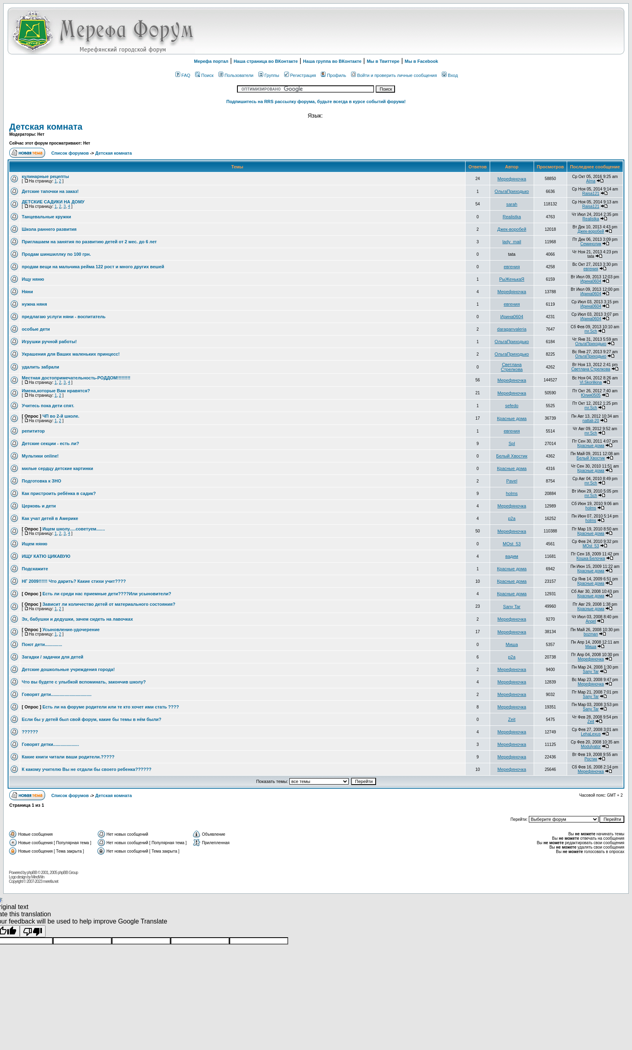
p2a (511, 518)
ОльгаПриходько (512, 191)
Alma (590, 181)
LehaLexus (591, 734)
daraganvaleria (511, 329)
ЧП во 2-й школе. (60, 416)
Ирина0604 (590, 281)
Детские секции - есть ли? (50, 443)
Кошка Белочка (590, 558)
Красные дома (512, 418)
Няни (27, 291)
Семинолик (590, 244)
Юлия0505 (591, 395)
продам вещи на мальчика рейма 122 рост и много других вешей (93, 266)
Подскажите (35, 568)
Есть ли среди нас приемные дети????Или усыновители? (106, 593)
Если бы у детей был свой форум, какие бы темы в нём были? (91, 719)
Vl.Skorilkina (591, 382)
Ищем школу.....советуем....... (73, 528)
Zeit (511, 719)
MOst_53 (512, 543)
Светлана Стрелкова (512, 367)
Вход (450, 75)
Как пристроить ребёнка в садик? (59, 493)
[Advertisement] (521, 31)
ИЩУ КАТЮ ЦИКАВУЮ (46, 556)
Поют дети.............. (42, 644)
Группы (268, 75)
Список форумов (70, 153)
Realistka (512, 216)
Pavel (512, 480)
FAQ (182, 75)
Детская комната (45, 127)
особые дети (36, 329)
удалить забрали (40, 366)
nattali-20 (590, 420)
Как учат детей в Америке (50, 518)
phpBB (32, 872)
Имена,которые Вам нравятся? (56, 390)
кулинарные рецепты (45, 176)
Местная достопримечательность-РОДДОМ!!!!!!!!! (76, 377)
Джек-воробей (511, 229)
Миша (512, 644)
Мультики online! (40, 456)
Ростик (590, 759)
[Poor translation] (33, 931)
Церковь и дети (39, 505)
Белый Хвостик (511, 456)
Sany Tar (511, 606)
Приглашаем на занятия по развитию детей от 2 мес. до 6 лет (89, 241)
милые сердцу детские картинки (57, 468)
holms (512, 493)
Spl (512, 443)
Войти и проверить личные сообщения (394, 75)
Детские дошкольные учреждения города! (68, 669)
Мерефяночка (511, 178)
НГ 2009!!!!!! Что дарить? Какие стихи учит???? (74, 581)
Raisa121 (590, 193)
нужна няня (34, 304)
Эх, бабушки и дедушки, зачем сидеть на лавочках (77, 619)
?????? (30, 731)
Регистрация (300, 75)
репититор (33, 431)
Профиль (333, 75)
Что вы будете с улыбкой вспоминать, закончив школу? (84, 681)
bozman (591, 634)
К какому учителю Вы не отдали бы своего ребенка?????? (87, 769)
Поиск (204, 75)
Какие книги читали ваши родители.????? (68, 756)
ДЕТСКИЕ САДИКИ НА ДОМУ (53, 201)
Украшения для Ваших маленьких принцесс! (71, 354)
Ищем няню (34, 543)
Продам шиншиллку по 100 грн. (56, 254)
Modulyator (591, 746)
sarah (512, 204)
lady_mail (511, 241)
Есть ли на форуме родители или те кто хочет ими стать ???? (110, 706)
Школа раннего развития (49, 229)
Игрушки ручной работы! (49, 341)
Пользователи (236, 75)
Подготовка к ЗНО (41, 480)
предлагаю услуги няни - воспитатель (64, 316)
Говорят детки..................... (50, 744)
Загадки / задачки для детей (52, 656)
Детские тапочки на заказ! (50, 191)
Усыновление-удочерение (71, 629)
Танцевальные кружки (46, 216)
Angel (591, 621)
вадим (511, 556)
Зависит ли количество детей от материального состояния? (108, 604)
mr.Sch (590, 331)
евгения (512, 266)
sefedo (511, 405)
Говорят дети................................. (56, 694)
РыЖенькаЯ (511, 279)
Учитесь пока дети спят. (48, 405)
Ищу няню (33, 279)
